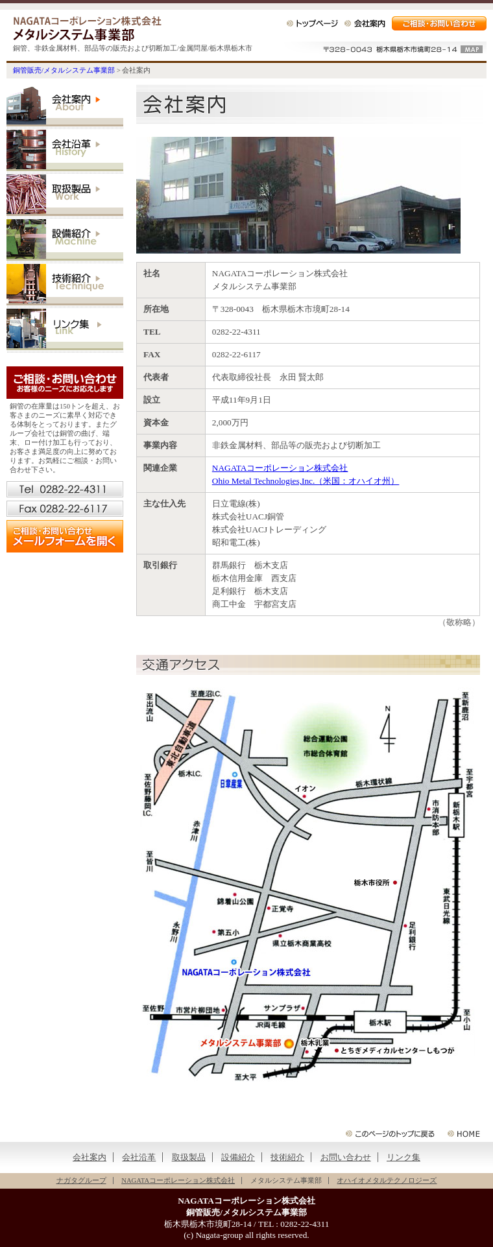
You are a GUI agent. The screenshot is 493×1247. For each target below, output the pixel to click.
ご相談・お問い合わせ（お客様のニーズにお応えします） (64, 382)
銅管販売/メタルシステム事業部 (87, 28)
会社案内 (364, 23)
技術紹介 (64, 286)
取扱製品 (64, 196)
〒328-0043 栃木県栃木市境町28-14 (383, 50)
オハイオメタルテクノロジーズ (387, 1180)
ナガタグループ (81, 1180)
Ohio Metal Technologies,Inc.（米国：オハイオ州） (306, 481)
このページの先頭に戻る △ (390, 1133)
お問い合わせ (345, 1157)
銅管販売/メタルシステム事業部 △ (464, 1133)
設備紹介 (64, 241)
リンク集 (64, 331)
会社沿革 (64, 152)
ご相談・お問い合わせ (439, 23)
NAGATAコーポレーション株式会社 (280, 468)
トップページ (312, 23)
